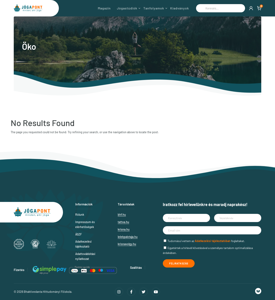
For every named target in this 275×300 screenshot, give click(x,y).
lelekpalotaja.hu (128, 237)
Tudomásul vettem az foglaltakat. (206, 241)
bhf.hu (122, 214)
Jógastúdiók (127, 8)
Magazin (104, 8)
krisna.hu (124, 229)
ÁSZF (78, 234)
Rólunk (79, 214)
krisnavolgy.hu (127, 244)
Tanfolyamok (153, 8)
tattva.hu (123, 222)
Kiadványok (179, 8)
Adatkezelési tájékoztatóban (212, 241)
